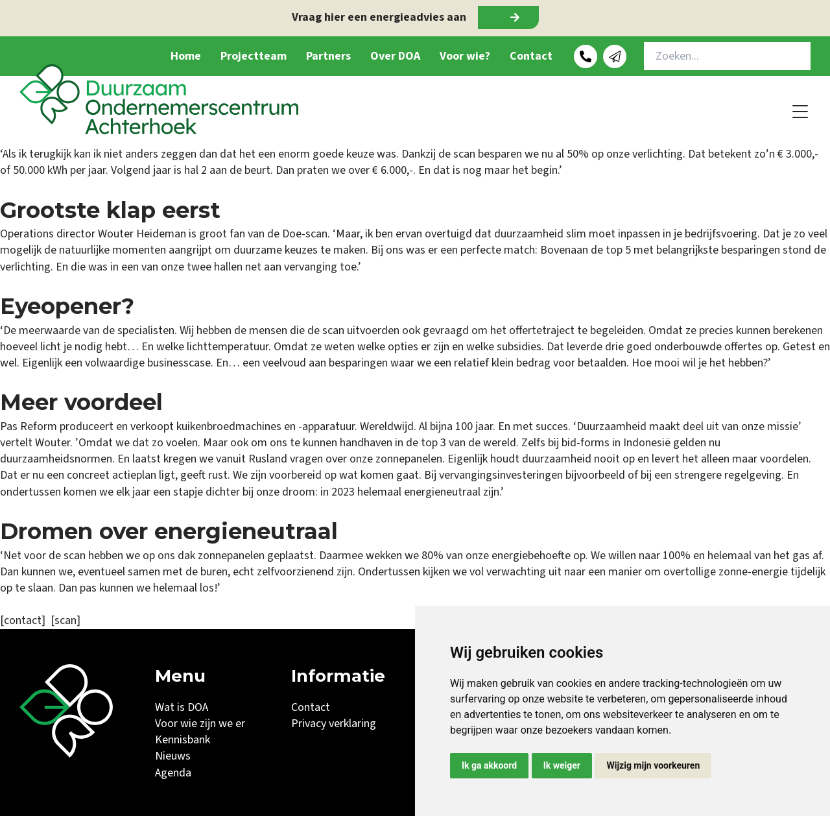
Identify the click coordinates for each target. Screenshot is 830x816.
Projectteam (253, 56)
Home (186, 56)
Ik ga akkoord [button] (489, 765)
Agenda (173, 773)
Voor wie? (465, 56)
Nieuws (173, 756)
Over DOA (395, 56)
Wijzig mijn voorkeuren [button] (653, 765)
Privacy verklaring (333, 723)
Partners (328, 56)
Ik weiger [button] (561, 765)
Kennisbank (182, 740)
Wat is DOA (181, 707)
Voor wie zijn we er (200, 723)
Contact (531, 56)
